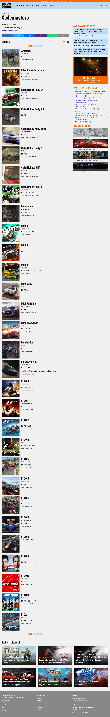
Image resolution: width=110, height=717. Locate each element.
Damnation (27, 206)
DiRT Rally (26, 284)
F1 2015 (25, 478)
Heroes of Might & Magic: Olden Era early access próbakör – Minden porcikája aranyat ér (88, 41)
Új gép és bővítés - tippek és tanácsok (87, 115)
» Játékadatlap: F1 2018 (27, 539)
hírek (18, 6)
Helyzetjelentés (80, 107)
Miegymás (75, 704)
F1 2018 (25, 536)
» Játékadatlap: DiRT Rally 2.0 (28, 312)
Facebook (40, 698)
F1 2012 (25, 420)
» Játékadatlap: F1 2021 (27, 604)
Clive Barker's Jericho (33, 70)
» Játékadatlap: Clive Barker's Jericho (30, 79)
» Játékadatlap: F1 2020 (27, 584)
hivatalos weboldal (13, 31)
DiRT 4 (24, 245)
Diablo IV (78, 111)
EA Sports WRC (29, 362)
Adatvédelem (5, 705)
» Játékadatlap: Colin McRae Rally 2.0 (30, 118)
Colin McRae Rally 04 (32, 89)
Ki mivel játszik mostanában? (84, 104)
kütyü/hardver (43, 6)
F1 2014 (25, 459)
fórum (52, 6)
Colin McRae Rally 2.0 (32, 109)
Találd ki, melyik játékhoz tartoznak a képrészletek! (90, 80)
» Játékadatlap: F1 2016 (27, 506)
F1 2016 (25, 498)
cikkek (23, 6)
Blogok (4, 710)
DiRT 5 (24, 264)
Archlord (26, 51)
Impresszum (5, 701)
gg (55, 6)
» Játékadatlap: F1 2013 (27, 448)
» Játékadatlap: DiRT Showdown (29, 332)
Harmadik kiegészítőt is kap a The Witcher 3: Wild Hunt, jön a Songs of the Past (90, 37)
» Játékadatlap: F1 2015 (27, 487)
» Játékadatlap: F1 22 (26, 623)
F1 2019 (25, 556)
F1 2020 (25, 575)
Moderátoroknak (81, 122)
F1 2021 (25, 595)
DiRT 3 (24, 225)
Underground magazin (78, 698)
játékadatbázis (32, 6)
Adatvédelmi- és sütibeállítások (81, 713)
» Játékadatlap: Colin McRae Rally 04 (30, 98)
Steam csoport (41, 705)
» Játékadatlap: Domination (28, 351)
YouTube (39, 701)
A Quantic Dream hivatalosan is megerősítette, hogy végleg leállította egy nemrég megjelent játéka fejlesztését (89, 51)
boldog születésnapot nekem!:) (85, 113)
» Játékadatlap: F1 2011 (27, 409)
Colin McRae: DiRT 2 (31, 187)
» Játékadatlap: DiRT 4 (26, 254)
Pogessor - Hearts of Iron (79, 701)
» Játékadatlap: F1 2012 (27, 429)
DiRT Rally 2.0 (28, 303)
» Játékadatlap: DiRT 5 (26, 273)
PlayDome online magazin (10, 695)
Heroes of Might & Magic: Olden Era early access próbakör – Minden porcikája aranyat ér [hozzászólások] (90, 100)
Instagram (40, 703)
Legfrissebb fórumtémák (85, 87)
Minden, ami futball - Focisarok (85, 109)
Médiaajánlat (5, 703)
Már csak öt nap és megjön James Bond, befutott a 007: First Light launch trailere (89, 46)
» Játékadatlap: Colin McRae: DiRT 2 (30, 195)
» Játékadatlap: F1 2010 (27, 390)
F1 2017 (25, 517)
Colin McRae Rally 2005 (33, 128)
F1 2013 (25, 439)
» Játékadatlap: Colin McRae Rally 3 (29, 157)
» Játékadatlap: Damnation (27, 215)
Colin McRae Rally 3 (31, 148)
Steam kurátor (41, 707)
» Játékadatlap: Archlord (27, 59)
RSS (3, 707)
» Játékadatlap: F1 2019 (27, 565)
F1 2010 (25, 381)
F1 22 (24, 614)
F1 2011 (24, 400)
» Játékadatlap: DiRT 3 (26, 234)
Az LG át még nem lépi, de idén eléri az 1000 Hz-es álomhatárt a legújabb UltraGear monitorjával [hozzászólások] (91, 94)
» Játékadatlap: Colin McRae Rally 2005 (30, 137)
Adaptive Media (76, 709)
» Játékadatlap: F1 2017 (27, 526)
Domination (27, 342)
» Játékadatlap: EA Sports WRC (28, 374)
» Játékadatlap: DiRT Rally (27, 293)
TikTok (39, 709)
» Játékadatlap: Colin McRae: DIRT (29, 176)
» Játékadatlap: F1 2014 (27, 468)
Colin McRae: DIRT (30, 167)
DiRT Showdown (29, 323)
